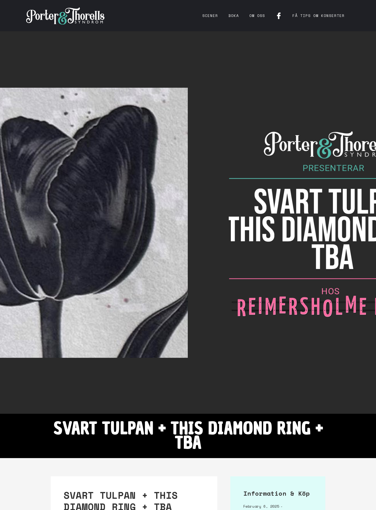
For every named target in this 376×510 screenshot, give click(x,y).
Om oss (257, 15)
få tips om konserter (318, 15)
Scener (210, 15)
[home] (65, 16)
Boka (233, 15)
